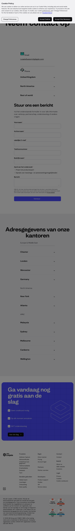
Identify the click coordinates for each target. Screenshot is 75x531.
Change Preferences (10, 19)
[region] (37, 11)
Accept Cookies (45, 19)
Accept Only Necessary (62, 19)
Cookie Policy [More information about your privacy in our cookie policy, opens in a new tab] (47, 13)
